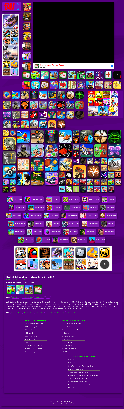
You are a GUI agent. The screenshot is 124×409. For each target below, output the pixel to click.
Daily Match (57, 306)
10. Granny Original (31, 352)
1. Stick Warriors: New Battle (34, 324)
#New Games (15, 297)
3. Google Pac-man (31, 330)
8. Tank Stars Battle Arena (33, 345)
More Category (72, 312)
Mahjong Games (15, 312)
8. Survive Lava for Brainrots (77, 382)
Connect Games (60, 312)
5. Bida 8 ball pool (31, 336)
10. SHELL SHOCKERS (69, 352)
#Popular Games (39, 297)
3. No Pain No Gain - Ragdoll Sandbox (80, 366)
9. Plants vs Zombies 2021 (70, 349)
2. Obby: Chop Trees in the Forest (79, 363)
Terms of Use (70, 403)
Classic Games (39, 312)
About (52, 403)
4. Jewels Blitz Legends (76, 369)
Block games (50, 312)
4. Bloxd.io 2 (29, 333)
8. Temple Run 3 (67, 345)
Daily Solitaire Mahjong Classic (20, 280)
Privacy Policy (60, 403)
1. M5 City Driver (73, 360)
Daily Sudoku (47, 306)
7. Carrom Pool (67, 342)
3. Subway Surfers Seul (70, 330)
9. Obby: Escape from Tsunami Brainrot (81, 385)
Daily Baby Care (36, 306)
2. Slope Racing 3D (31, 327)
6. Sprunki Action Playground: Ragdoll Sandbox (84, 375)
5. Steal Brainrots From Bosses (78, 372)
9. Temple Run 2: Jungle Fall (34, 349)
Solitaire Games (28, 283)
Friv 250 (5, 3)
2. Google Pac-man (68, 327)
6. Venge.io (66, 339)
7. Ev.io (27, 342)
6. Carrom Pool (30, 339)
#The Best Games (27, 297)
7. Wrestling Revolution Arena (78, 378)
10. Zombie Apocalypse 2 (76, 388)
